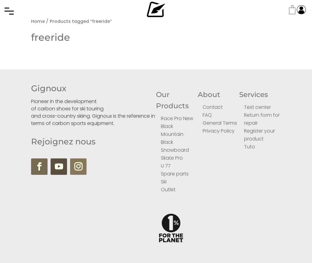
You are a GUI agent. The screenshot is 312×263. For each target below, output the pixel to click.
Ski (164, 181)
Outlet (168, 189)
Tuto (249, 146)
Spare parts (175, 173)
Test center (257, 107)
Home (38, 21)
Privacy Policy (219, 130)
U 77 (166, 165)
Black (167, 126)
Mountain (172, 134)
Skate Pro (172, 157)
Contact (213, 107)
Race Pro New (177, 118)
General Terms (220, 122)
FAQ (207, 115)
